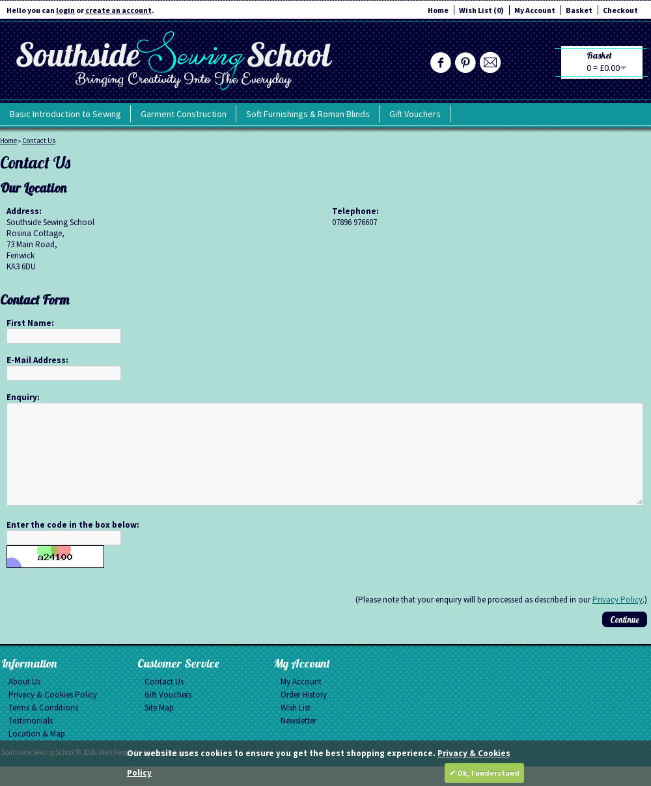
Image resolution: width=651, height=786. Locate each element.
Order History (304, 714)
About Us (24, 701)
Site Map (159, 727)
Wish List (296, 727)
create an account (118, 10)
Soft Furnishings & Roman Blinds (308, 114)
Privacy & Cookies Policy (52, 714)
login (65, 10)
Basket (579, 10)
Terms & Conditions (43, 727)
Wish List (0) (481, 10)
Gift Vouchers (415, 114)
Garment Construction (184, 114)
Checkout (620, 10)
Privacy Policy (617, 619)
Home (438, 10)
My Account (534, 10)
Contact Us (38, 140)
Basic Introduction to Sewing (65, 114)
